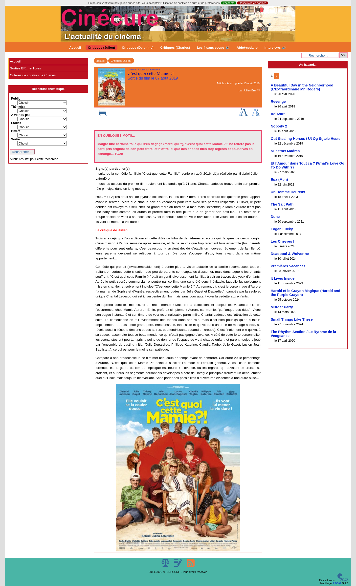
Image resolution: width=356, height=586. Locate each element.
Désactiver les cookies (252, 2)
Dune (275, 217)
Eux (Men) (279, 180)
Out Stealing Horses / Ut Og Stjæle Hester (306, 139)
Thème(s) (18, 106)
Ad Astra (278, 114)
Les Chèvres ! (282, 241)
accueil (100, 60)
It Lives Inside (282, 278)
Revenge (278, 102)
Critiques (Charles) (175, 47)
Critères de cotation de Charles (33, 75)
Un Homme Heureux (288, 192)
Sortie (15, 139)
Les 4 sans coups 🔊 (213, 47)
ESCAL (337, 583)
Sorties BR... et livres (25, 68)
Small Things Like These (292, 319)
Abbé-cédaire (247, 47)
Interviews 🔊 (275, 47)
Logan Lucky (282, 229)
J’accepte (228, 2)
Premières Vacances (288, 266)
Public (15, 98)
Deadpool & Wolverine (290, 254)
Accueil (75, 47)
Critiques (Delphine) (138, 47)
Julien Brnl (249, 90)
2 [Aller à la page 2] (276, 76)
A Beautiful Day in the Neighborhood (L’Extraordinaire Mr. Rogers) (302, 87)
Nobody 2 (279, 126)
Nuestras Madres (285, 151)
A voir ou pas (20, 115)
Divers (16, 131)
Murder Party (282, 307)
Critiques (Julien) (101, 47)
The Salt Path (282, 204)
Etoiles (16, 123)
